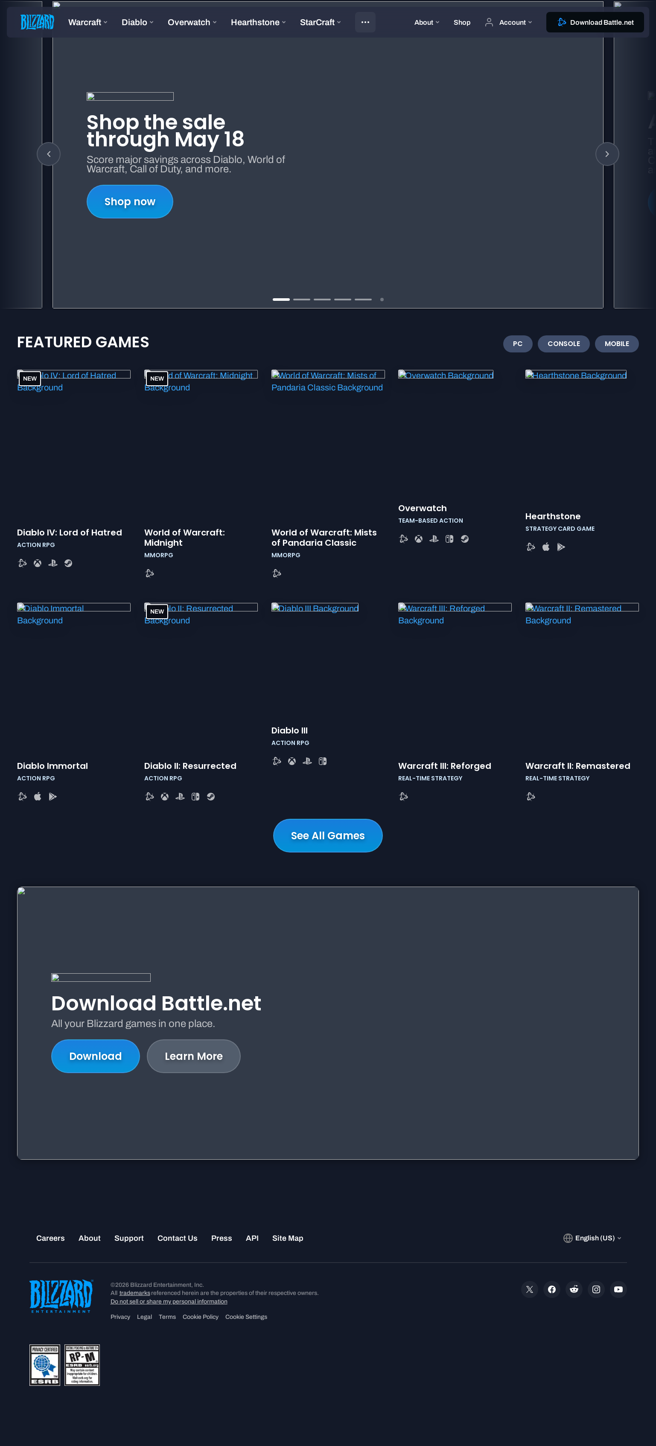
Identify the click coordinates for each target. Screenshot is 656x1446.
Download (95, 1056)
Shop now (130, 202)
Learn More (194, 1056)
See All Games (328, 836)
